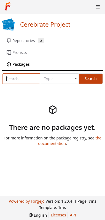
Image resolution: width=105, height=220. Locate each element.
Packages (18, 64)
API (73, 215)
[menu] (38, 215)
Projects (17, 52)
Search (91, 78)
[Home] (8, 7)
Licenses (58, 215)
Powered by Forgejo (26, 201)
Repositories (25, 40)
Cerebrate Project (45, 24)
